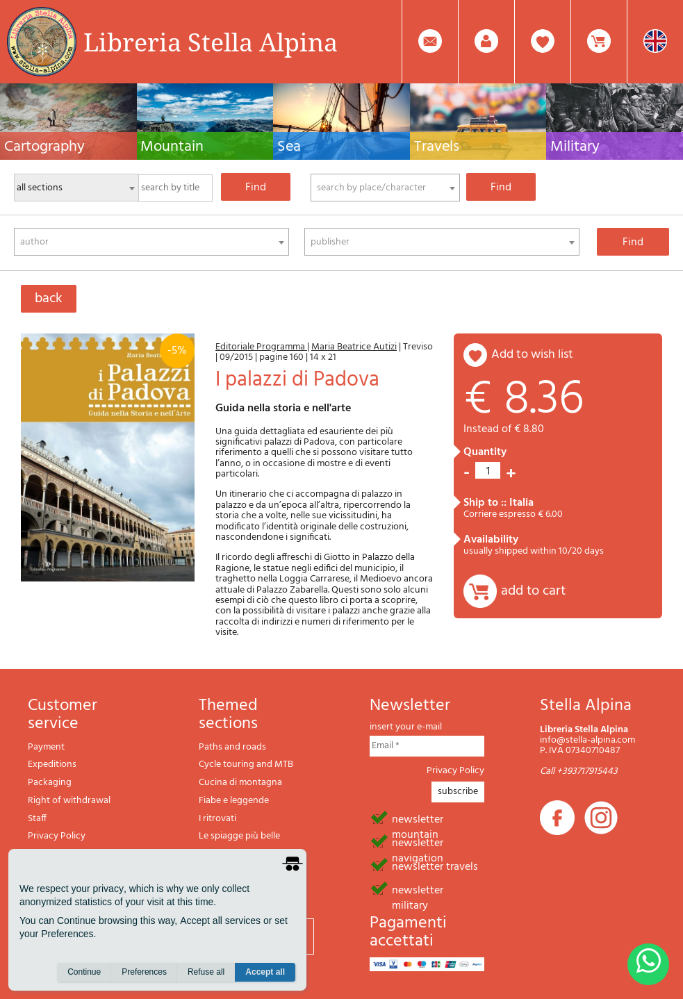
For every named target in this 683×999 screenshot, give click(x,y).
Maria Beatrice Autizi (354, 347)
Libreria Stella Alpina (210, 41)
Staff (37, 818)
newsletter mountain (417, 818)
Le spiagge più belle (239, 836)
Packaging (50, 782)
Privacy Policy (56, 836)
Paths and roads (232, 747)
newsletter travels (435, 865)
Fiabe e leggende (234, 800)
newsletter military (417, 889)
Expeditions (52, 764)
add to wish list (532, 355)
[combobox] (385, 187)
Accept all (265, 972)
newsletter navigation (417, 842)
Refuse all (206, 972)
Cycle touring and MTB (246, 764)
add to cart (533, 591)
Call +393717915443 (579, 771)
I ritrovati (217, 818)
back (49, 299)
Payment (46, 747)
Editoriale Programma (261, 347)
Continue (84, 972)
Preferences (144, 972)
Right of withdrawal (69, 800)
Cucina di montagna (240, 782)
